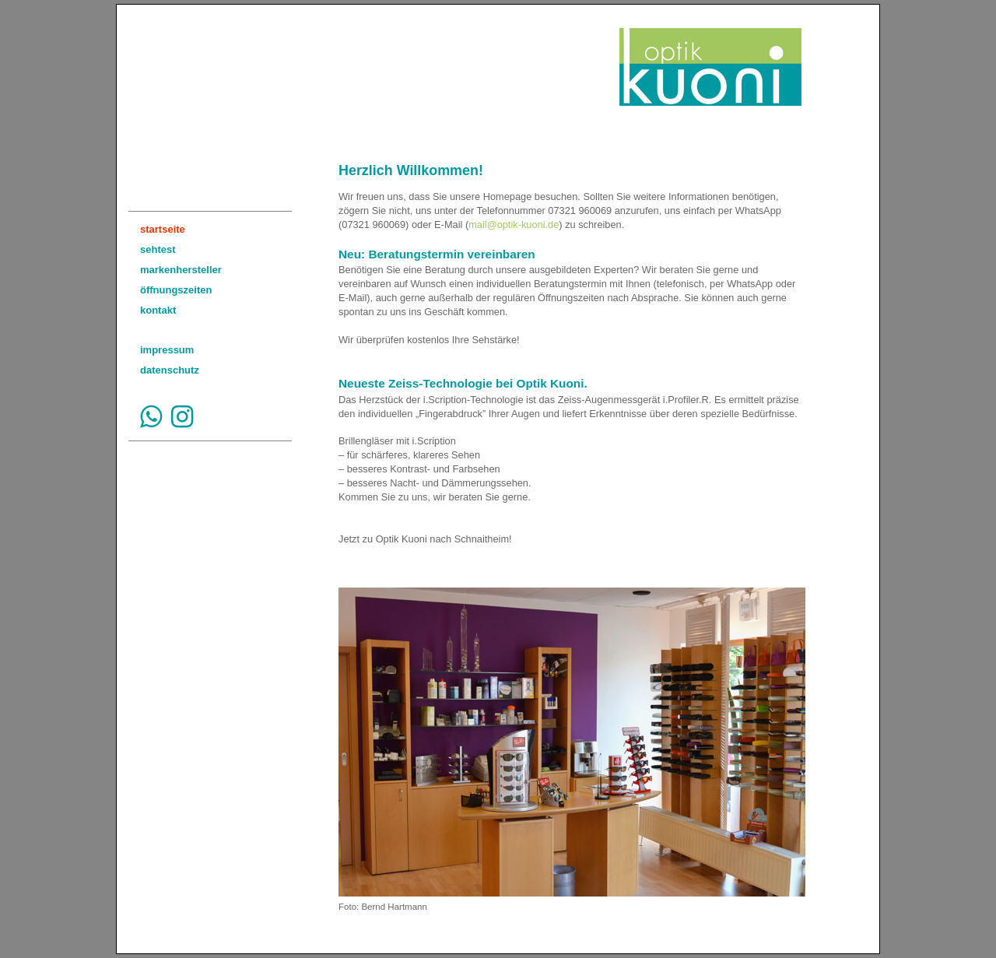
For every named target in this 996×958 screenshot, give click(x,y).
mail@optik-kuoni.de (513, 224)
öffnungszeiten (176, 290)
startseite (162, 229)
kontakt (158, 310)
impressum (167, 350)
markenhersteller (181, 269)
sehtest (158, 249)
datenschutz (169, 370)
